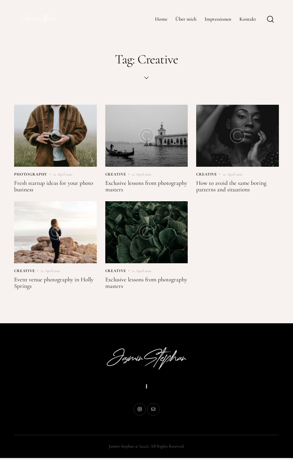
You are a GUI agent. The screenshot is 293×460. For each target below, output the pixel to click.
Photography (30, 174)
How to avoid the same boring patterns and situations (232, 187)
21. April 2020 (62, 174)
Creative (115, 174)
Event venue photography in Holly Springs (48, 284)
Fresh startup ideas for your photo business (55, 187)
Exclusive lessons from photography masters (132, 187)
